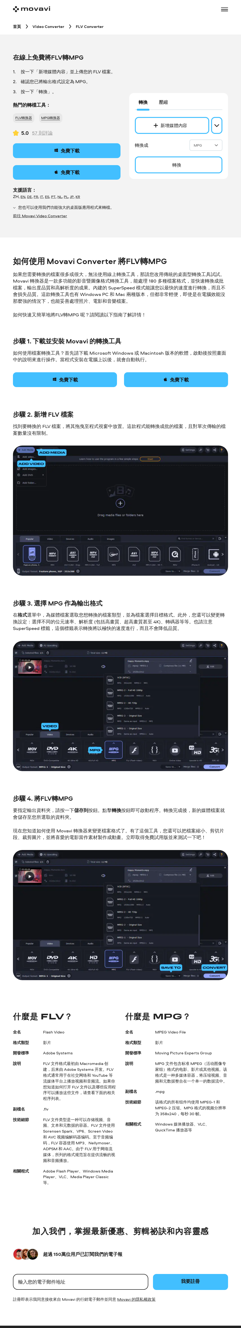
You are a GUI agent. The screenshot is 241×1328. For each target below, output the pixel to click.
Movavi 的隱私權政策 (136, 1299)
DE (29, 196)
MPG (206, 145)
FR (36, 196)
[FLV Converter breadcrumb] (90, 26)
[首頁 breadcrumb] (17, 26)
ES (47, 196)
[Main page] (31, 9)
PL (66, 196)
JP (72, 196)
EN (22, 196)
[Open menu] (224, 9)
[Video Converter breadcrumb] (48, 26)
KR (78, 196)
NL (59, 196)
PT (53, 196)
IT (41, 196)
